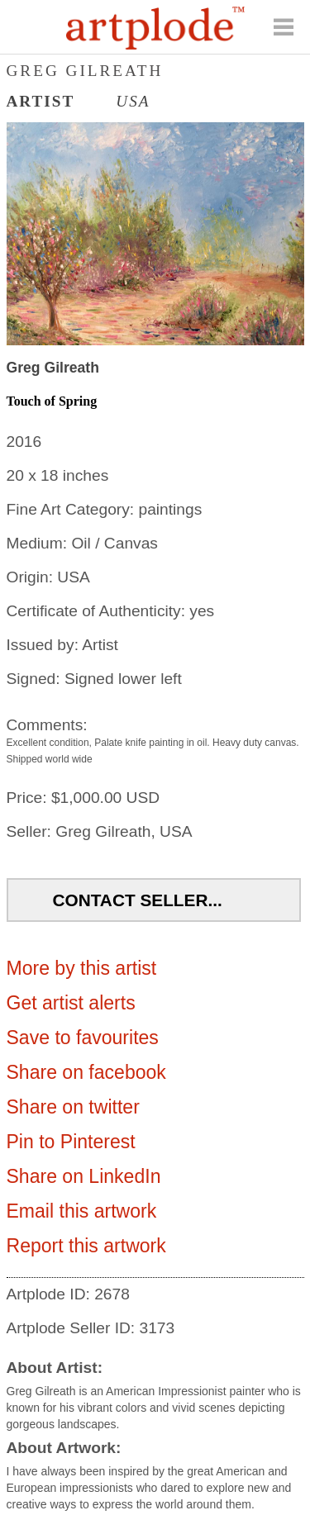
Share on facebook (86, 1072)
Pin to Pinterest (71, 1141)
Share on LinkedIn (84, 1176)
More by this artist (82, 968)
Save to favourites (83, 1037)
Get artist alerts (71, 1003)
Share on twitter (73, 1107)
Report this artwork (86, 1245)
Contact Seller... (137, 899)
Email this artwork (82, 1211)
